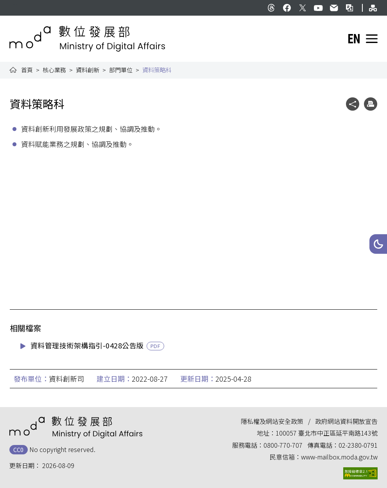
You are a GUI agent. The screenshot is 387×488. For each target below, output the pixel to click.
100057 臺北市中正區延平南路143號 (327, 433)
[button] (378, 244)
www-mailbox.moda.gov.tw (339, 456)
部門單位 (121, 70)
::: (15, 4)
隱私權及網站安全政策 (272, 421)
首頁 (27, 70)
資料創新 (87, 70)
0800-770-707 (283, 445)
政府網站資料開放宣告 (346, 421)
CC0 (18, 449)
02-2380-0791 (358, 445)
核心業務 (54, 70)
